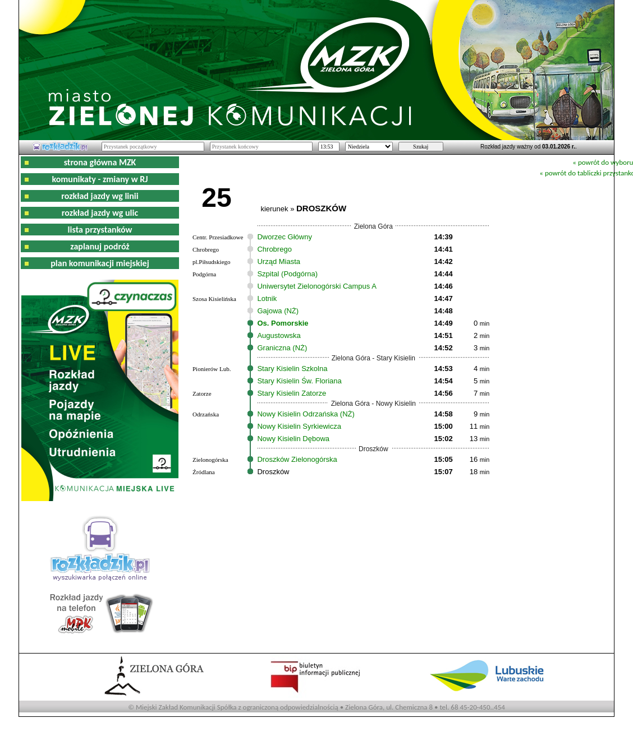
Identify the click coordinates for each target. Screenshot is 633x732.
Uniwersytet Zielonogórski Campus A (316, 286)
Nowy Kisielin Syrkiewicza (299, 426)
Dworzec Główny (284, 237)
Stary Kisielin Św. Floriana (299, 381)
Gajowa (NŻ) (278, 311)
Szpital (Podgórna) (287, 274)
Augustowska (278, 335)
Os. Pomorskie (282, 323)
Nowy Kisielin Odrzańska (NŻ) (305, 414)
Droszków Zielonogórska (297, 459)
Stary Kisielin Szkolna (292, 368)
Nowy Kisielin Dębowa (293, 438)
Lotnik (267, 298)
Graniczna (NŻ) (282, 348)
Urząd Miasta (278, 261)
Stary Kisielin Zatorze (291, 393)
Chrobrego (274, 249)
